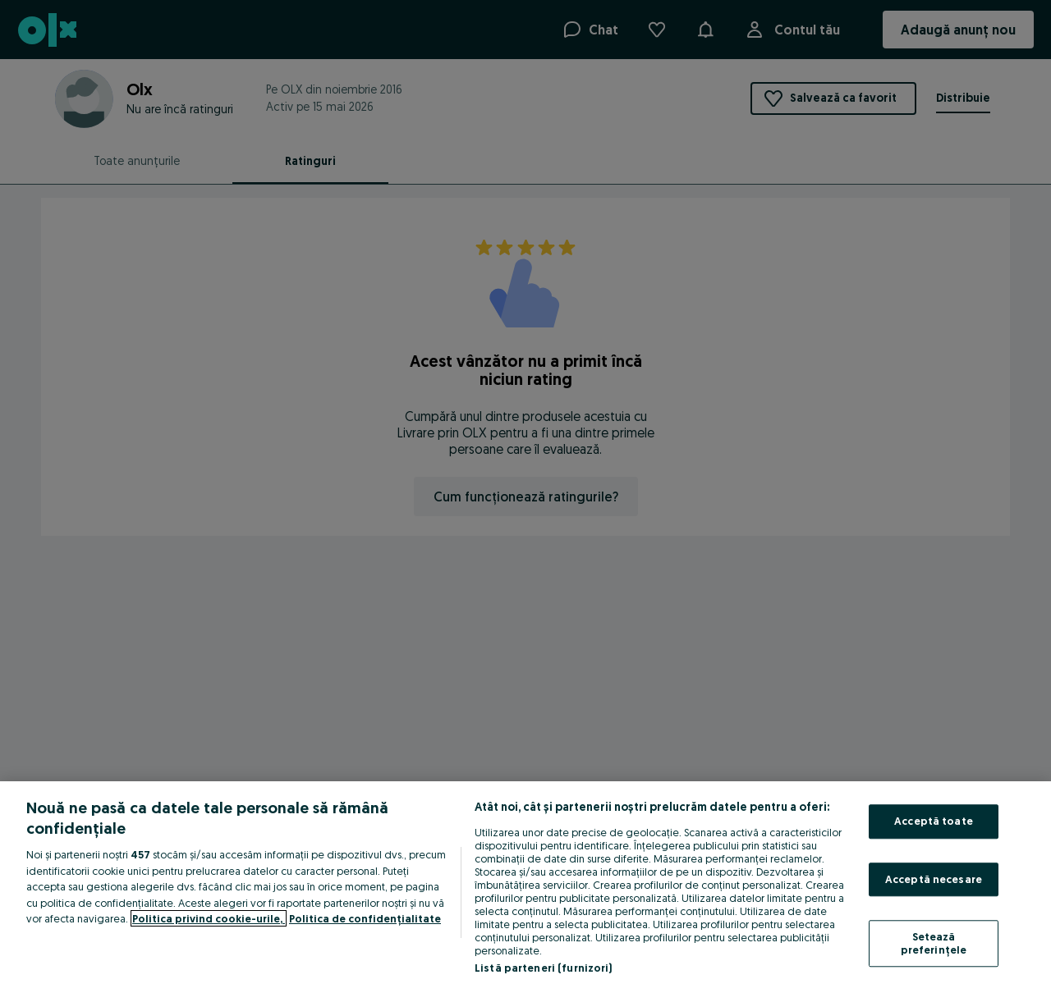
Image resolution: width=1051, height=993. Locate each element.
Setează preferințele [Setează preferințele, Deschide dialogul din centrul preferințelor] (934, 944)
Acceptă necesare (933, 878)
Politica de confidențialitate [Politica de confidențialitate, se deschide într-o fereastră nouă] (365, 918)
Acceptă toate (933, 820)
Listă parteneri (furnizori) (544, 967)
